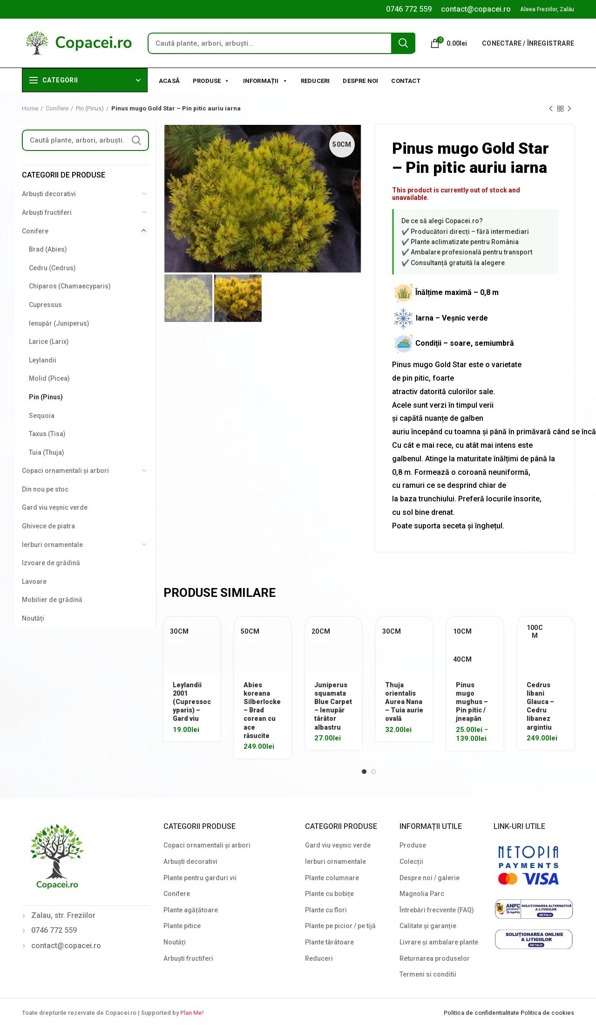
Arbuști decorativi (49, 194)
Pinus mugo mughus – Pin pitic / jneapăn (472, 702)
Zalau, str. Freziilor (63, 915)
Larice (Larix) (49, 341)
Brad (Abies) (48, 249)
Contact (405, 80)
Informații (265, 80)
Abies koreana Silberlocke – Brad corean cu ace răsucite (262, 710)
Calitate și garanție (428, 926)
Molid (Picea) (49, 378)
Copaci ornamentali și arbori (65, 470)
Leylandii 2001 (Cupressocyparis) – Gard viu (192, 702)
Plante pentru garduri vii (200, 878)
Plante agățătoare (190, 910)
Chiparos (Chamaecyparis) (70, 286)
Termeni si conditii (428, 974)
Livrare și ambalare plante (439, 942)
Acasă (169, 80)
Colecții (411, 861)
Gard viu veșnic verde (55, 507)
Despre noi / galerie (430, 878)
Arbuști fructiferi (47, 212)
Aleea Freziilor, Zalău (547, 9)
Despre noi (360, 80)
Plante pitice (182, 926)
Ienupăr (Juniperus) (59, 323)
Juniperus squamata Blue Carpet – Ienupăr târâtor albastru (333, 706)
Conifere (57, 108)
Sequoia (41, 415)
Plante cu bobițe (329, 893)
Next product (569, 109)
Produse (211, 80)
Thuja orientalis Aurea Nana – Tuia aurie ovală (404, 702)
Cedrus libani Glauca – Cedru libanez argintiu (540, 706)
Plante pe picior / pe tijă (340, 926)
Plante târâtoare (329, 942)
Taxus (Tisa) (47, 434)
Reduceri (315, 80)
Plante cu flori (326, 910)
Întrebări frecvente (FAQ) (437, 910)
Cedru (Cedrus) (52, 268)
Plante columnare (332, 878)
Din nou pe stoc (45, 489)
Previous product (551, 109)
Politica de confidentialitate (482, 1012)
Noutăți (33, 618)
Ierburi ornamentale (52, 544)
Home (30, 108)
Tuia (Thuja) (46, 452)
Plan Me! (191, 1012)
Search (403, 43)
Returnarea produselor (435, 958)
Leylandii (42, 360)
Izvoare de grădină (51, 563)
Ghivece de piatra (48, 526)
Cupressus (45, 304)
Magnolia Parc (422, 893)
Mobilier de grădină (52, 599)
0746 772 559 (409, 9)
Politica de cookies (547, 1012)
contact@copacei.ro (476, 9)
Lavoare (34, 581)
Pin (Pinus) (90, 108)
